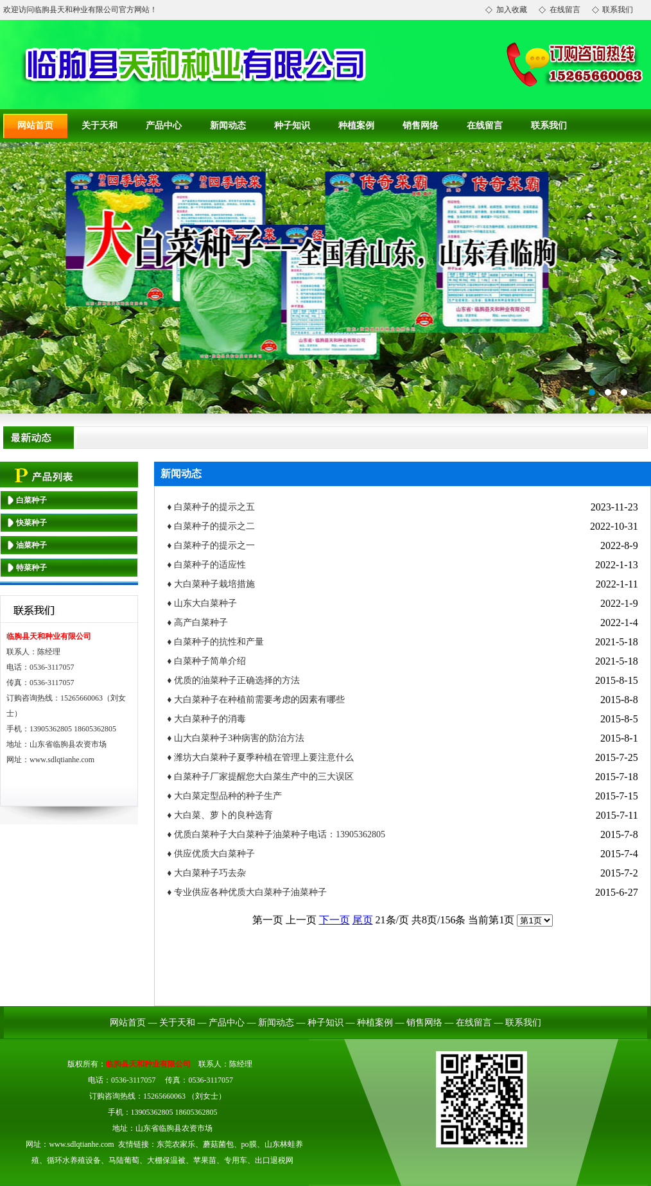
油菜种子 (31, 545)
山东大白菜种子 (205, 603)
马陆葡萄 (123, 1160)
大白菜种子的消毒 (210, 719)
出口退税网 (274, 1160)
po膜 (249, 1144)
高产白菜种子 (201, 622)
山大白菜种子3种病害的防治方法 (239, 738)
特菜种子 (31, 567)
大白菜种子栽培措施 (214, 584)
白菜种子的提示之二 (214, 526)
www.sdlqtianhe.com (62, 759)
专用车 (235, 1160)
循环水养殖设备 (74, 1160)
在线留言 (485, 125)
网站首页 (35, 125)
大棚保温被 (166, 1160)
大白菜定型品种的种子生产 (228, 796)
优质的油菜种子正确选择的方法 (237, 680)
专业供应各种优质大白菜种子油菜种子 (250, 892)
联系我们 (549, 125)
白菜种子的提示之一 (214, 545)
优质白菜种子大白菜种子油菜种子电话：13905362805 (279, 834)
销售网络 (420, 125)
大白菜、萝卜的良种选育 (223, 815)
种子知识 (292, 125)
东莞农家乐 (176, 1144)
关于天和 (99, 125)
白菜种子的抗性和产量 (219, 642)
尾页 (362, 919)
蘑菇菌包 (218, 1144)
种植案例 (356, 125)
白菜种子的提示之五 (214, 507)
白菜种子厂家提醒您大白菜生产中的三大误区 (264, 776)
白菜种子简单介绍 (210, 661)
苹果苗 (204, 1160)
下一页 (334, 919)
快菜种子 (31, 522)
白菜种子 (31, 500)
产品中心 (164, 125)
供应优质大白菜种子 (214, 854)
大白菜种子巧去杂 (210, 873)
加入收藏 (511, 9)
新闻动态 (228, 125)
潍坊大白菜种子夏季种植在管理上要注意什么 (264, 757)
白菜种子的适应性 (210, 565)
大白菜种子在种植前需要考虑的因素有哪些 (259, 699)
